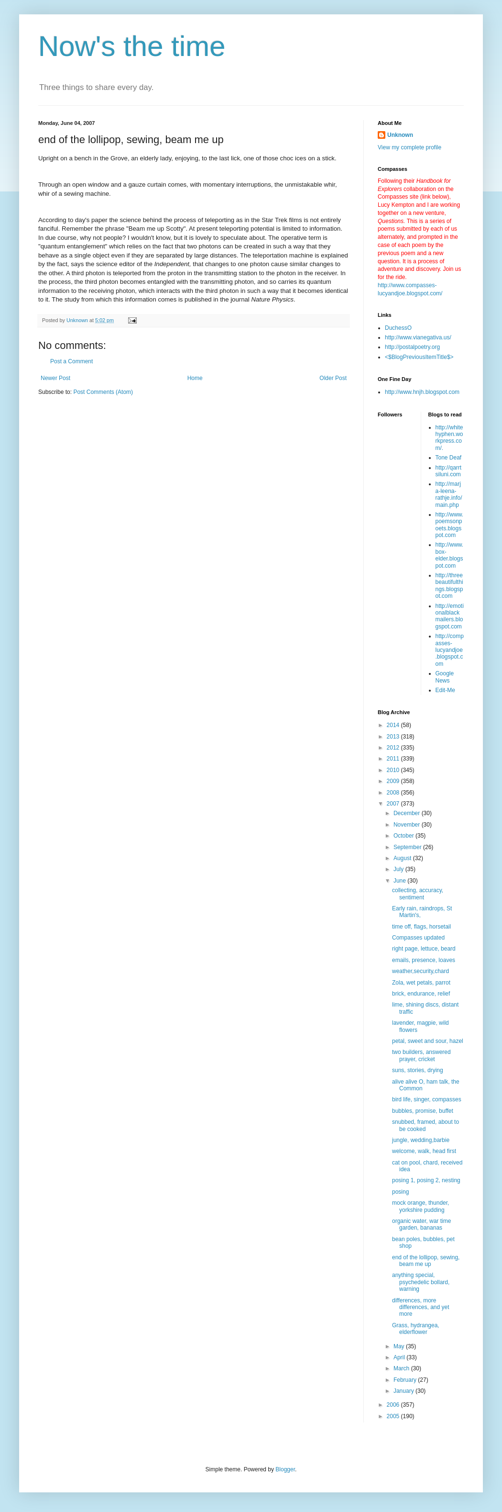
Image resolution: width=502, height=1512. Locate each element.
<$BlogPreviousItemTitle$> (419, 357)
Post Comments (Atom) (103, 392)
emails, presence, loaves (423, 960)
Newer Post (55, 378)
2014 (394, 725)
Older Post (333, 378)
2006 (394, 1404)
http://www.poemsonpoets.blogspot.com (450, 524)
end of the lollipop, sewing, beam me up (425, 1260)
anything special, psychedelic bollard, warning (420, 1282)
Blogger (285, 1469)
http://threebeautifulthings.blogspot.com (449, 585)
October (404, 835)
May (399, 1346)
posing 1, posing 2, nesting (426, 1180)
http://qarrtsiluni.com (449, 471)
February (405, 1380)
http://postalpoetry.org (412, 347)
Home (195, 378)
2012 (394, 747)
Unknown (400, 135)
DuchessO (398, 328)
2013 (394, 736)
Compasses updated (418, 937)
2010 (394, 770)
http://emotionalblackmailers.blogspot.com (450, 616)
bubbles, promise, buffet (422, 1111)
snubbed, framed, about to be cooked (425, 1125)
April (399, 1357)
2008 (394, 792)
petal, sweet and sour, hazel (427, 1041)
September (408, 847)
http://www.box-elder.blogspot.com (450, 555)
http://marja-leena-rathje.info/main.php (449, 494)
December (407, 813)
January (404, 1391)
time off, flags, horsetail (421, 926)
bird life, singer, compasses (426, 1099)
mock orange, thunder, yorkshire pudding (420, 1206)
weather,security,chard (420, 971)
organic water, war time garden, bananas (421, 1224)
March (402, 1368)
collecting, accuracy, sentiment (417, 893)
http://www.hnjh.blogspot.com (422, 392)
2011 (394, 758)
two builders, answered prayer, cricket (421, 1055)
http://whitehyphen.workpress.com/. (449, 437)
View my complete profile (409, 147)
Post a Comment (71, 361)
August (403, 858)
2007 (394, 803)
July (399, 869)
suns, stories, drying (417, 1070)
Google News (445, 676)
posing (400, 1191)
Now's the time (132, 46)
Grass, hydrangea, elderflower (415, 1328)
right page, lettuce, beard (424, 948)
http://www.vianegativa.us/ (418, 337)
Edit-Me (445, 690)
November (407, 824)
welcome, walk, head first (424, 1151)
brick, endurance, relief (421, 993)
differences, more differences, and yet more (420, 1307)
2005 (394, 1416)
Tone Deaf (449, 457)
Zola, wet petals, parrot (421, 982)
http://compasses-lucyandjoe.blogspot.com (450, 650)
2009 (394, 781)
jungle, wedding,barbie (420, 1140)
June (400, 880)
